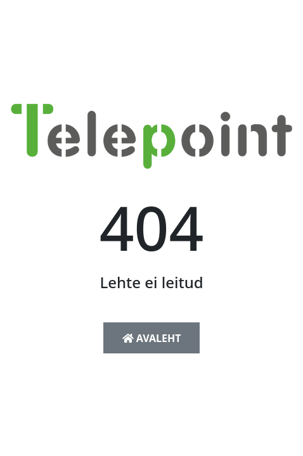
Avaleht (151, 338)
